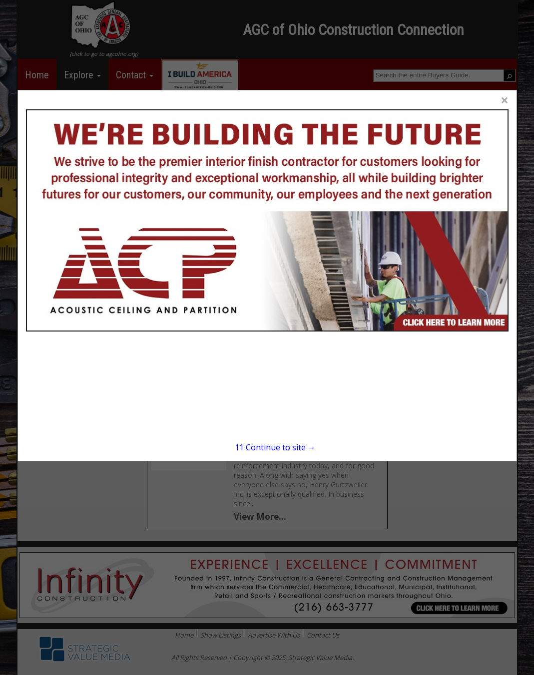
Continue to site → (275, 447)
